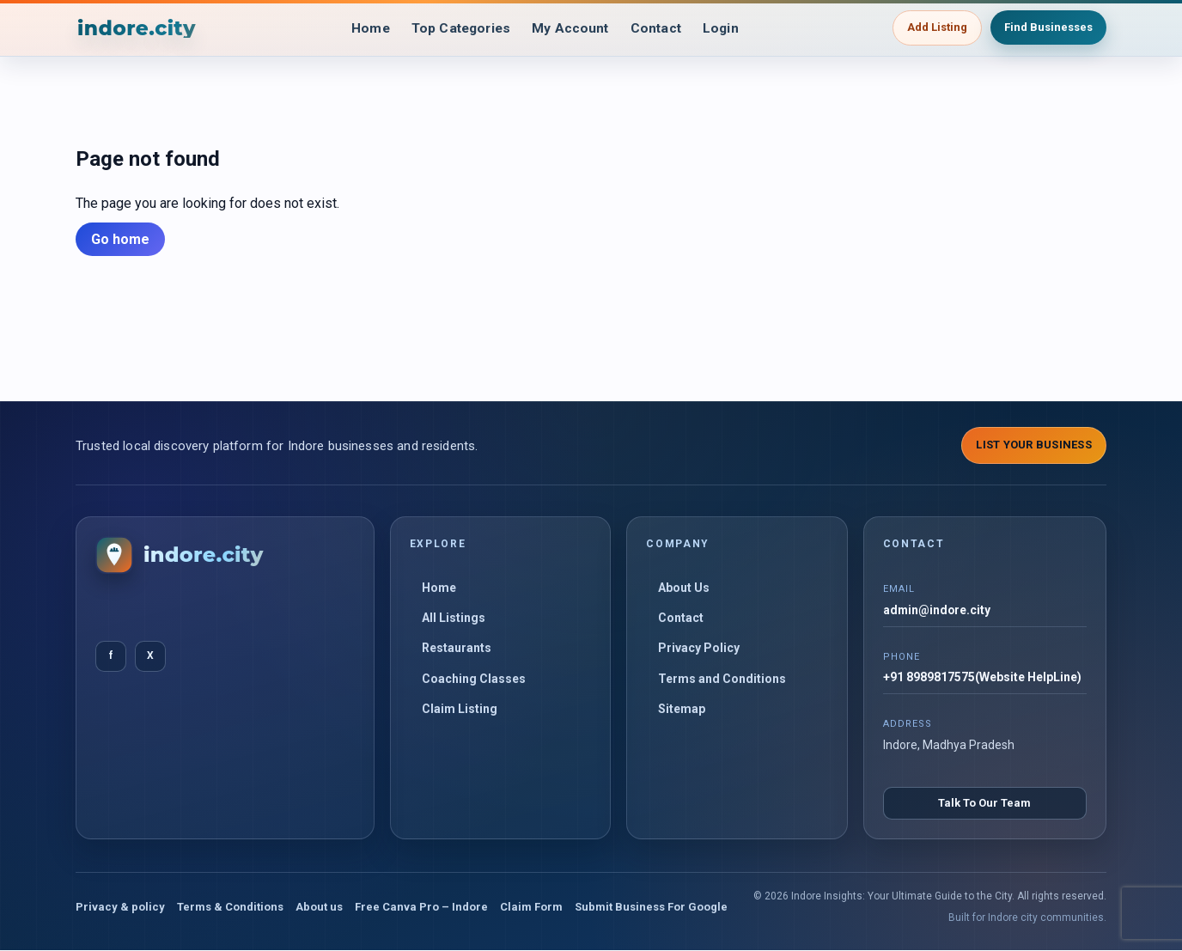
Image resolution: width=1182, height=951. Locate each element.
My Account (572, 28)
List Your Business (1034, 444)
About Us (684, 587)
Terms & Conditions (230, 906)
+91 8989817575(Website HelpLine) (982, 678)
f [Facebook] (111, 655)
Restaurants (456, 648)
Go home (120, 239)
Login (727, 28)
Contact (660, 28)
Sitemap (681, 709)
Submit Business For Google (651, 906)
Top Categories (459, 28)
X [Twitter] (150, 655)
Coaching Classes (474, 679)
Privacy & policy (120, 906)
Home (365, 28)
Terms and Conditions (722, 679)
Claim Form (531, 906)
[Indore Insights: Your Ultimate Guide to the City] (137, 28)
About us (319, 906)
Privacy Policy (699, 648)
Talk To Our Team (984, 803)
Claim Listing (459, 709)
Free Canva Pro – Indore (421, 906)
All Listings (453, 618)
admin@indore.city (937, 610)
